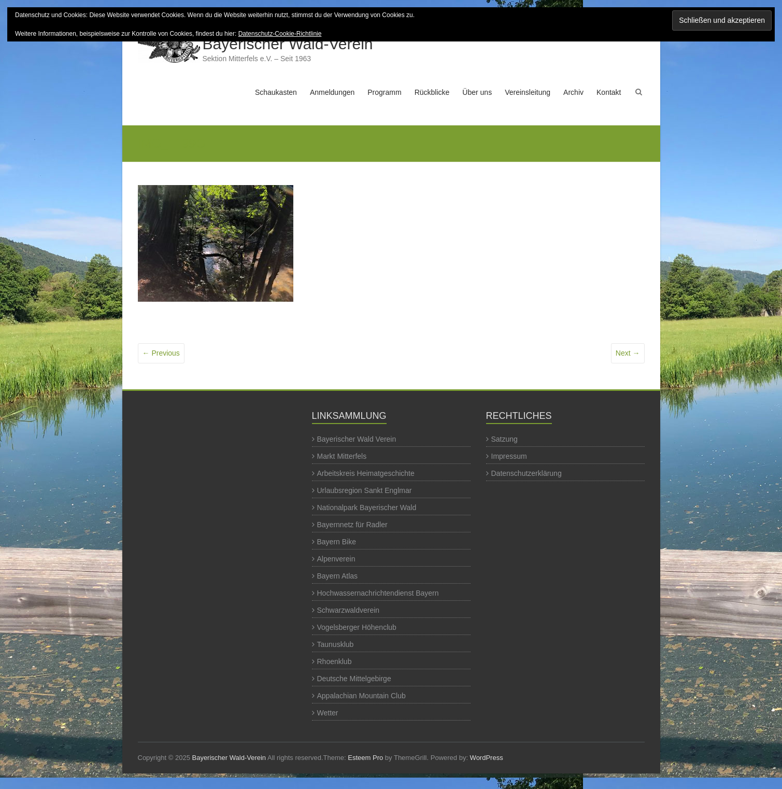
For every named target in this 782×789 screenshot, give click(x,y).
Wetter (327, 713)
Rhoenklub (334, 661)
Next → (628, 353)
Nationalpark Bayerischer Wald (367, 507)
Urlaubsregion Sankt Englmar (364, 490)
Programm (384, 92)
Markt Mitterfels (342, 456)
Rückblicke (432, 92)
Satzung (504, 439)
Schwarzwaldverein (348, 610)
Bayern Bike (336, 542)
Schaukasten (276, 92)
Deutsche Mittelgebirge (354, 678)
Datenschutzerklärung (526, 473)
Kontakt (608, 92)
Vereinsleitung (527, 92)
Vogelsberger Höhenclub (356, 627)
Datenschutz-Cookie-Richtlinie (280, 33)
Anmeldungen (332, 92)
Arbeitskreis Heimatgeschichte (366, 473)
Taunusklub (335, 644)
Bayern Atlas (337, 576)
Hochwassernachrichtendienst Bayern (378, 593)
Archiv (573, 92)
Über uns (477, 92)
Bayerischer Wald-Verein (288, 43)
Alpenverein (336, 559)
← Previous (161, 353)
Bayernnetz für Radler (352, 524)
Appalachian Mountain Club (361, 696)
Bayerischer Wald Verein (356, 439)
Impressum (509, 456)
